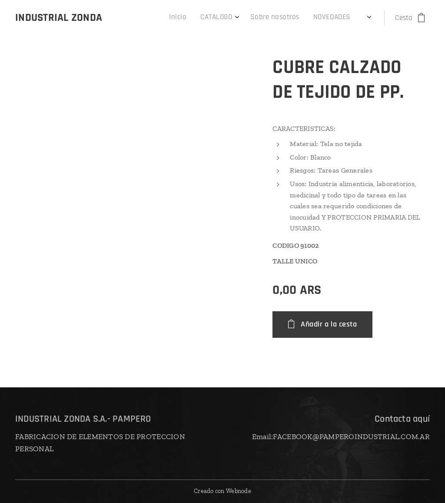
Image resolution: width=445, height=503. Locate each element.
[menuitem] (216, 18)
